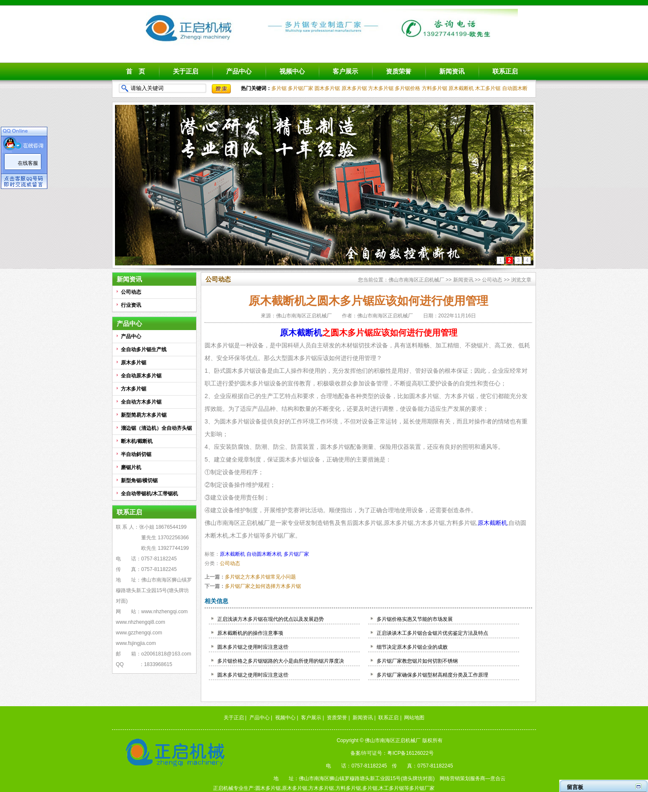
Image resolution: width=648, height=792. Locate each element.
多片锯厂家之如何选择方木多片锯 (263, 586)
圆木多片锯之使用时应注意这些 (252, 647)
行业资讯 (131, 305)
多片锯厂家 (300, 88)
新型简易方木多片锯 (144, 415)
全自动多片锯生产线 (144, 349)
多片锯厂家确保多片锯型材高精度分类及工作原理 (432, 675)
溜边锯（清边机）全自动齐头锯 (156, 428)
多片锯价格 (407, 88)
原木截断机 (461, 88)
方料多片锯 (434, 88)
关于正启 (185, 71)
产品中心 (239, 71)
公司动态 (131, 292)
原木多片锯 (354, 88)
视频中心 (292, 71)
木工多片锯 (487, 88)
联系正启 (505, 71)
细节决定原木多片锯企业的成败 (412, 647)
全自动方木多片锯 (141, 402)
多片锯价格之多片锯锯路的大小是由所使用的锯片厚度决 (280, 661)
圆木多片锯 (327, 88)
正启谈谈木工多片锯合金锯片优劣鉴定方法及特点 (432, 633)
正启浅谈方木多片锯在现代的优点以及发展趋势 (270, 619)
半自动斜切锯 (136, 454)
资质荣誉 (398, 71)
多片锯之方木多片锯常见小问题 (260, 577)
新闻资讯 (452, 71)
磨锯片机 (131, 467)
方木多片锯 (381, 88)
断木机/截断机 (137, 441)
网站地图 (414, 718)
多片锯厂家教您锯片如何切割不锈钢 (417, 661)
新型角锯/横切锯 (139, 480)
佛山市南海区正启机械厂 (416, 280)
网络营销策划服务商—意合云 (473, 778)
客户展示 (345, 71)
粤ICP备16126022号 (410, 753)
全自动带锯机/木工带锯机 (149, 494)
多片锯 (279, 88)
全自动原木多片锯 (141, 376)
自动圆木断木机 (264, 554)
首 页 (135, 71)
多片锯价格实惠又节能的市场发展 (415, 619)
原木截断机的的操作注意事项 (250, 633)
